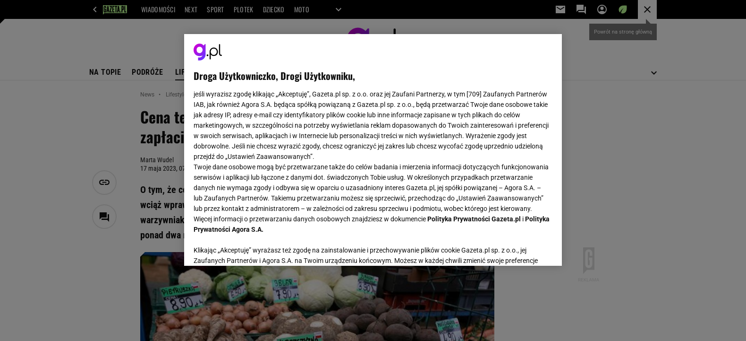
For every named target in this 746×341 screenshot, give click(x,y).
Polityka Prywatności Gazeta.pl (474, 219)
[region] (373, 150)
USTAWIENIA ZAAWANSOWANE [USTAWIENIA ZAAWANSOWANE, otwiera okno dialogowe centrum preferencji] (255, 247)
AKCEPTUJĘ (520, 247)
